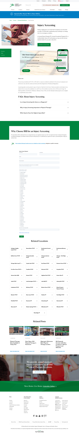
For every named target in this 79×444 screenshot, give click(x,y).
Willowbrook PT (44, 307)
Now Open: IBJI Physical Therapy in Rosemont (30, 344)
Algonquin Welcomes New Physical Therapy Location (47, 344)
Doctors (10, 401)
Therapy (10, 410)
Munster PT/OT (14, 295)
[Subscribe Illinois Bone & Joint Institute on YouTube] (39, 417)
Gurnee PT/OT (29, 276)
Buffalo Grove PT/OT (15, 256)
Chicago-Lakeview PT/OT (45, 257)
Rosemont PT (29, 301)
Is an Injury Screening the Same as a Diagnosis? (33, 102)
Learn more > (61, 15)
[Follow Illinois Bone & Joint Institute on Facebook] (34, 417)
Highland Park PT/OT (45, 276)
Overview (3, 51)
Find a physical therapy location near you (24, 144)
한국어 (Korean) (64, 408)
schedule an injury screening (39, 144)
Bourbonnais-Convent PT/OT (45, 250)
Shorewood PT (60, 301)
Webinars (25, 412)
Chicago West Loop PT (16, 264)
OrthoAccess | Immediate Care (50, 5)
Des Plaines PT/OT (45, 264)
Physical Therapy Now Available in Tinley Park (15, 344)
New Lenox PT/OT (30, 295)
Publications (26, 404)
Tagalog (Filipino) (58, 409)
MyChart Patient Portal (43, 407)
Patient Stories (26, 410)
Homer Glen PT (60, 276)
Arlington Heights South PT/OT (15, 250)
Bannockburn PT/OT (30, 249)
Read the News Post (14, 352)
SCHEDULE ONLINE (64, 5)
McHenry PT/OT (29, 288)
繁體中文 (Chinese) (58, 405)
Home (11, 20)
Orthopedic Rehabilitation (22, 20)
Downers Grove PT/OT (61, 264)
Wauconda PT (14, 307)
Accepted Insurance (43, 401)
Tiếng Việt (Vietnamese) (64, 410)
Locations (3, 55)
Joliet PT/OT (13, 282)
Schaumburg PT (44, 301)
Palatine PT (43, 295)
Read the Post (44, 352)
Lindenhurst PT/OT (15, 288)
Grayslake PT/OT (60, 270)
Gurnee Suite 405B (15, 276)
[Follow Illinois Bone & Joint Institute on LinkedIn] (36, 417)
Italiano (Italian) (64, 404)
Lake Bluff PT (44, 282)
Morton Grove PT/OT (45, 288)
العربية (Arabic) (57, 401)
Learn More (26, 70)
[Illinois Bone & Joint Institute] (15, 5)
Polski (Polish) (57, 404)
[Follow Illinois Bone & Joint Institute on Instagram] (42, 417)
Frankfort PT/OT (29, 270)
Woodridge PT (37, 313)
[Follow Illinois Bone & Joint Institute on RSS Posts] (45, 417)
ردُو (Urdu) (63, 405)
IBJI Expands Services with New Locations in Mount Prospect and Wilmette (61, 345)
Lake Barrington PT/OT (31, 282)
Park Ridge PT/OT (60, 295)
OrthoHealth (11, 407)
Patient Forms (42, 404)
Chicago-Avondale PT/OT (30, 257)
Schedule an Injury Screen (44, 44)
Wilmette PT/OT (60, 307)
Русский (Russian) (58, 408)
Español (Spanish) (65, 401)
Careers (25, 407)
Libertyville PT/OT (60, 282)
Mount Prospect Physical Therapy (60, 289)
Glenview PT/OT (44, 270)
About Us (25, 401)
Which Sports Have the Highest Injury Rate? (32, 113)
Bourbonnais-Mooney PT (61, 250)
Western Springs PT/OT (31, 307)
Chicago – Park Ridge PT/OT (61, 257)
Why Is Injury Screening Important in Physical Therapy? (35, 108)
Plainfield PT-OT (14, 301)
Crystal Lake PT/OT (30, 264)
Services (14, 20)
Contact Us (26, 413)
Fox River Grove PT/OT (16, 270)
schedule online (49, 387)
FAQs (2, 53)
